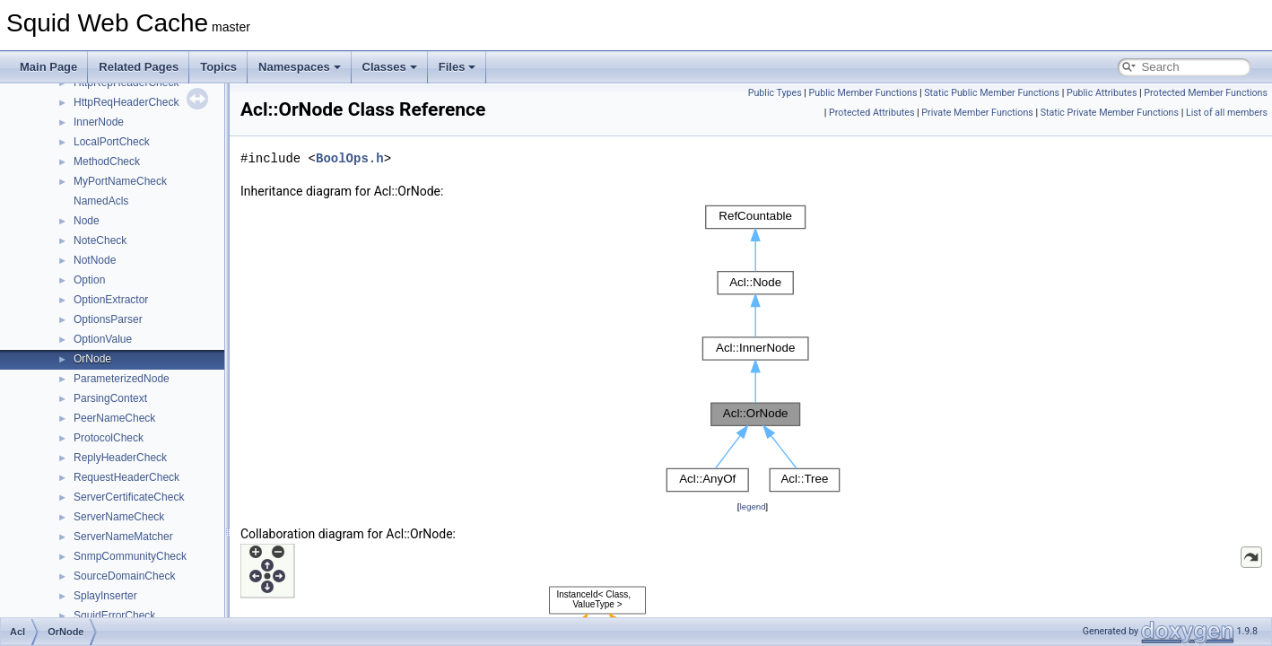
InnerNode (99, 122)
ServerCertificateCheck (129, 497)
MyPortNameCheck (120, 181)
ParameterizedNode (122, 378)
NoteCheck (100, 240)
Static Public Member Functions (991, 93)
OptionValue (103, 339)
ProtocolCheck (109, 438)
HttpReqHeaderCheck (126, 102)
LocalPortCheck (112, 141)
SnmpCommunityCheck (130, 556)
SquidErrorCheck (114, 615)
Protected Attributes (871, 112)
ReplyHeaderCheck (120, 457)
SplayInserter (105, 595)
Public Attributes (1102, 93)
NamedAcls (101, 201)
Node (87, 220)
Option (89, 280)
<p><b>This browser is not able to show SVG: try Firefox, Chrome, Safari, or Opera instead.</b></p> (753, 349)
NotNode (95, 260)
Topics (218, 67)
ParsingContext (110, 398)
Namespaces (299, 67)
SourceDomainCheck (124, 576)
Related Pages (139, 67)
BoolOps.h (350, 158)
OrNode (92, 359)
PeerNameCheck (114, 418)
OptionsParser (108, 319)
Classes (389, 67)
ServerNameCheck (119, 517)
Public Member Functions (863, 93)
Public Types (775, 93)
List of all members (1227, 112)
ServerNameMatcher (123, 536)
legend (752, 506)
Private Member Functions (976, 112)
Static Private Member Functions (1110, 112)
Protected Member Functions (1206, 93)
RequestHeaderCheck (126, 477)
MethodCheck (107, 161)
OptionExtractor (111, 299)
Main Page (48, 67)
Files (457, 67)
